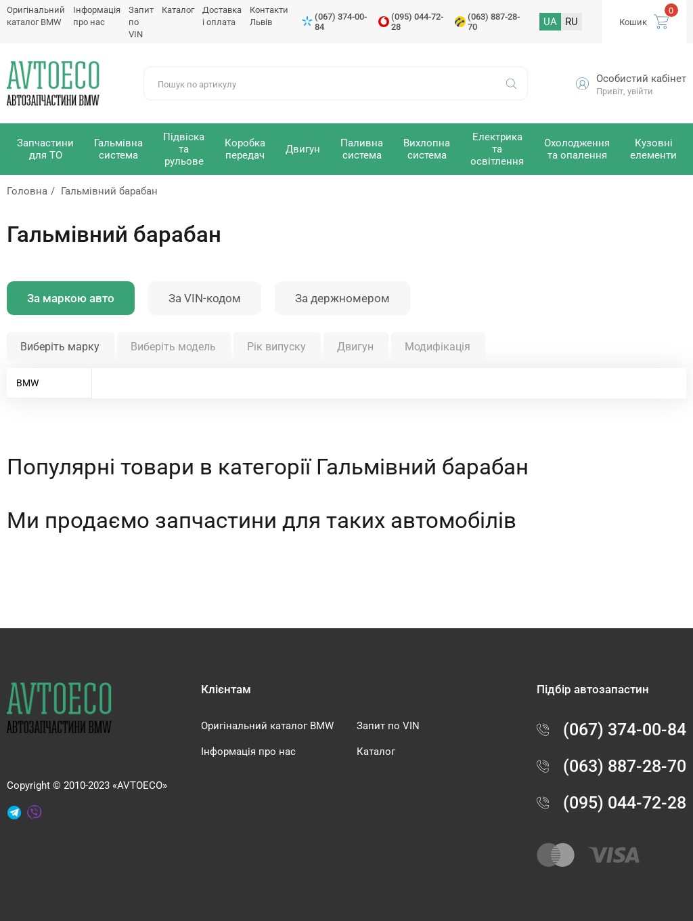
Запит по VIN (388, 726)
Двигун (355, 346)
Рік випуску (276, 346)
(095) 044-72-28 (417, 22)
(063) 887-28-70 (494, 22)
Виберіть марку (59, 346)
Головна (27, 191)
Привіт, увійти (624, 91)
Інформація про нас (248, 751)
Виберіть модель (173, 346)
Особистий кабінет (641, 79)
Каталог (178, 10)
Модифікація (437, 346)
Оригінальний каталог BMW (267, 726)
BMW (27, 382)
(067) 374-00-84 (341, 22)
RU (571, 22)
